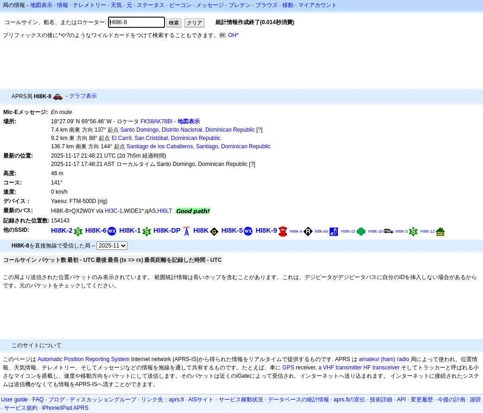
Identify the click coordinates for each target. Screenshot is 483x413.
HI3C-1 (113, 211)
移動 (287, 5)
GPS (288, 367)
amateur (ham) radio (384, 359)
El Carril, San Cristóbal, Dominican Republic (166, 138)
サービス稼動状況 (241, 399)
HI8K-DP (167, 230)
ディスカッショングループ (103, 399)
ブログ (56, 399)
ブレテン (240, 5)
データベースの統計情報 (298, 399)
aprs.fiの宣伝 (350, 399)
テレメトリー (89, 5)
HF (367, 367)
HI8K (201, 230)
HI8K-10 (375, 231)
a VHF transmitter (340, 367)
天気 (116, 5)
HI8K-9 (266, 230)
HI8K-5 (232, 230)
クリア (194, 22)
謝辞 (475, 399)
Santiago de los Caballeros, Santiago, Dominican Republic (199, 146)
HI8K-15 (348, 231)
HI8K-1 (129, 230)
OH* (233, 35)
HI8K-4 (296, 231)
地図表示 (41, 5)
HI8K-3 (401, 231)
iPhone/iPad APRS (65, 408)
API (401, 399)
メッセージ (210, 5)
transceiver (386, 367)
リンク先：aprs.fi (162, 399)
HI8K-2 (61, 230)
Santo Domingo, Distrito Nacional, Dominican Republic (188, 130)
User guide (14, 399)
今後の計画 (451, 399)
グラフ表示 (83, 96)
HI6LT (165, 211)
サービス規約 (21, 408)
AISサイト (201, 399)
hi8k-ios (321, 231)
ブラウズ (266, 5)
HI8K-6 (96, 230)
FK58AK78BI (156, 121)
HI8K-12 (427, 231)
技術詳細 (381, 399)
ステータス (151, 5)
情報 (62, 5)
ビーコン (180, 5)
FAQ (38, 399)
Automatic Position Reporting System (83, 359)
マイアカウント (317, 5)
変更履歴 (422, 399)
